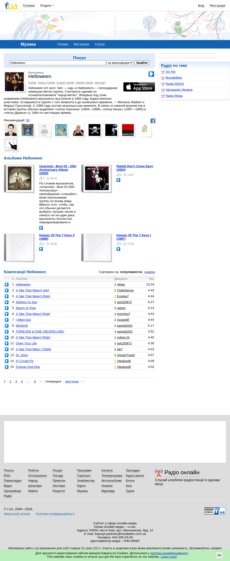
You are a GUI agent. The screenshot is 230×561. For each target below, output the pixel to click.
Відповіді (108, 491)
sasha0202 (123, 325)
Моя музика (81, 44)
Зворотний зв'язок (17, 514)
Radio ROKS (172, 84)
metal (32, 82)
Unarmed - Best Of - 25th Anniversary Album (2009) (57, 169)
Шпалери (35, 486)
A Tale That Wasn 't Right (33, 349)
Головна (29, 5)
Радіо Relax (172, 96)
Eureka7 (121, 296)
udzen (120, 308)
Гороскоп (83, 475)
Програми (84, 470)
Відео (8, 486)
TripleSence (124, 290)
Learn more (169, 556)
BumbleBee (171, 78)
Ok (219, 555)
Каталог (107, 470)
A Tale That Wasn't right (32, 290)
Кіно (129, 486)
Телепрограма (112, 475)
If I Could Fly (24, 361)
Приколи (59, 480)
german (100, 82)
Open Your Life (26, 343)
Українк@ (122, 361)
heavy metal (46, 82)
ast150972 (123, 302)
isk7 (118, 349)
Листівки (59, 486)
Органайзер (12, 491)
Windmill (22, 325)
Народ (33, 480)
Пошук (57, 470)
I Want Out (23, 319)
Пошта (8, 470)
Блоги (130, 480)
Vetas (119, 284)
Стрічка (100, 44)
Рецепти (59, 491)
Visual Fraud (124, 355)
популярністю (131, 272)
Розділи (45, 5)
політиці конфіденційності (169, 553)
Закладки (133, 470)
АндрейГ (122, 319)
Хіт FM (168, 72)
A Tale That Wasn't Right (33, 296)
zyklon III (121, 337)
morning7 (122, 314)
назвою (149, 272)
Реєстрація (217, 5)
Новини (107, 486)
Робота (33, 470)
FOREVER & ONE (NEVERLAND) (40, 331)
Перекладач (12, 480)
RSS (7, 475)
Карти (81, 486)
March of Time (26, 308)
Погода (58, 475)
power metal (65, 82)
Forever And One (28, 367)
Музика (82, 491)
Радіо (166, 65)
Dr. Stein (22, 355)
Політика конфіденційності (55, 514)
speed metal (84, 82)
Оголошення (37, 475)
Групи (130, 491)
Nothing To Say (26, 302)
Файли (33, 491)
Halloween (23, 284)
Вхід (201, 5)
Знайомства (86, 480)
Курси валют (135, 475)
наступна (72, 381)
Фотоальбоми (112, 480)
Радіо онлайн (182, 472)
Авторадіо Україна (177, 90)
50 (27, 120)
